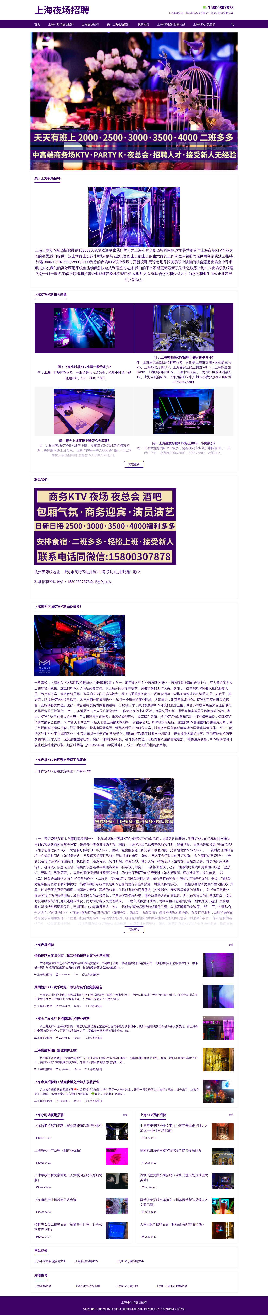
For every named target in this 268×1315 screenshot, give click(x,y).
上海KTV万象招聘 (204, 24)
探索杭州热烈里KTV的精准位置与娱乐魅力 (170, 1150)
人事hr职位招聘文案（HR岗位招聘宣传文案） (173, 1224)
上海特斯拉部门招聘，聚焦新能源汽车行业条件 (68, 1126)
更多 (231, 945)
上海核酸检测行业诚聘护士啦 (55, 1050)
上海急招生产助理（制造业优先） (58, 1150)
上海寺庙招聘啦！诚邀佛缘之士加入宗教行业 (66, 1082)
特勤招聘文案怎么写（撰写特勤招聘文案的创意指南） (73, 956)
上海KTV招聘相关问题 (171, 24)
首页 (37, 24)
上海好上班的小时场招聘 (171, 1286)
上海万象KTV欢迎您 (172, 1308)
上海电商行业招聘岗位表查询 (55, 1200)
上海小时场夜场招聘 (61, 24)
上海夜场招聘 (90, 24)
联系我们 (143, 24)
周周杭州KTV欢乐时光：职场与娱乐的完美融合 (68, 987)
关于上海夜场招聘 (118, 24)
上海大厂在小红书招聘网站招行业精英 (61, 1019)
